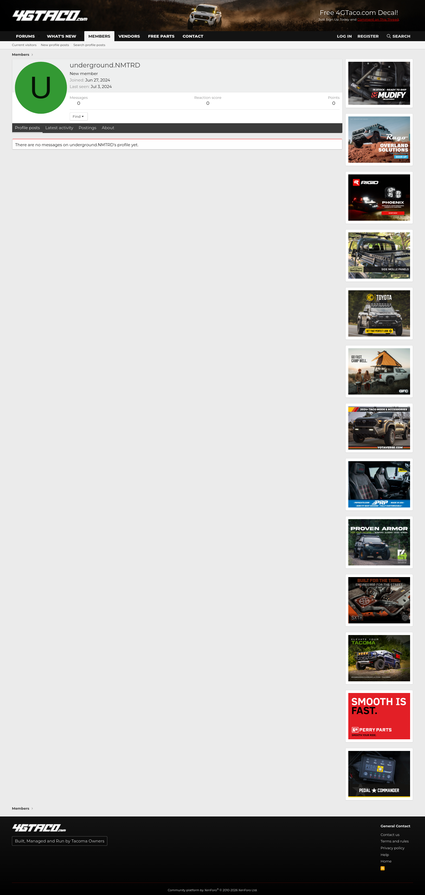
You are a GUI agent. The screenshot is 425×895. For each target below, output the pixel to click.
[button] (39, 36)
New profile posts (55, 45)
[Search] (398, 36)
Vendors (129, 36)
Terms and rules (395, 841)
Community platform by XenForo (212, 890)
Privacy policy (392, 848)
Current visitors (24, 45)
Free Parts (161, 36)
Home (386, 861)
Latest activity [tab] (59, 127)
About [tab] (108, 127)
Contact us (390, 834)
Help (385, 854)
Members (99, 36)
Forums (25, 36)
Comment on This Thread (378, 19)
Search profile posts (89, 45)
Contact (193, 36)
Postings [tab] (87, 127)
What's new (61, 36)
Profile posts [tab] (27, 127)
